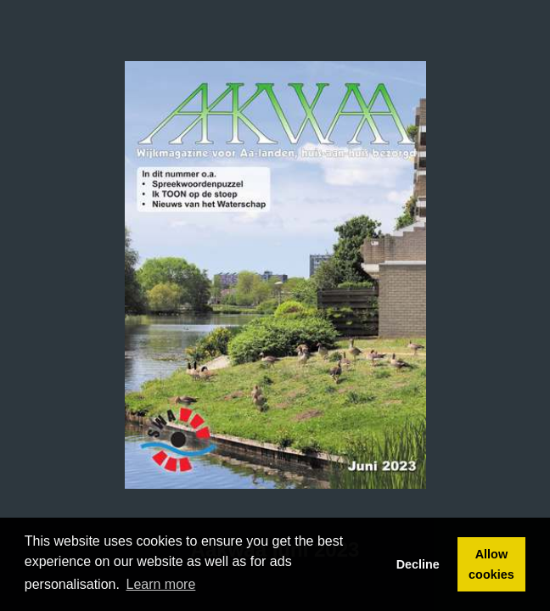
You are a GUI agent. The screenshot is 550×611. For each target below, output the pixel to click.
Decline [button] (418, 564)
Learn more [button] (161, 584)
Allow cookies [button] (491, 564)
